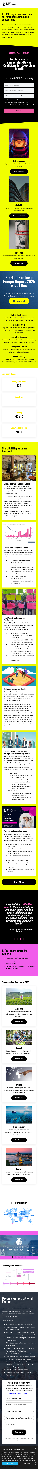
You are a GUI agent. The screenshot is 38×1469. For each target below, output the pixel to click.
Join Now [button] (19, 882)
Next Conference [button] (19, 216)
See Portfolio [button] (19, 263)
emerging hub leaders (9, 1311)
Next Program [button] (19, 171)
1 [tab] (14, 939)
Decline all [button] (28, 1463)
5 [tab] (25, 1257)
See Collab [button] (19, 1022)
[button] (19, 881)
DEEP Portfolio (19, 1203)
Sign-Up (19, 111)
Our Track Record (9, 373)
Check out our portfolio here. (19, 1393)
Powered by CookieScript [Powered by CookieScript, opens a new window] (8, 1467)
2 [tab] (17, 939)
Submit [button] (19, 1432)
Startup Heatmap (21, 318)
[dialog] (19, 1457)
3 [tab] (21, 939)
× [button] (36, 1448)
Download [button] (19, 301)
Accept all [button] (10, 1463)
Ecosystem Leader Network (23, 1324)
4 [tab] (24, 939)
